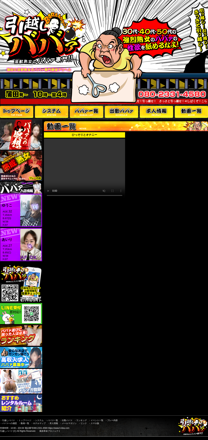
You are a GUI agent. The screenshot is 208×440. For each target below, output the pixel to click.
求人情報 (156, 112)
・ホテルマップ (38, 423)
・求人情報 (52, 423)
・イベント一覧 (96, 420)
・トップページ (24, 420)
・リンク (82, 423)
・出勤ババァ (66, 420)
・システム (38, 420)
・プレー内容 (111, 420)
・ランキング (80, 420)
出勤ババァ (121, 112)
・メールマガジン (68, 423)
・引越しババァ (7, 420)
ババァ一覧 (86, 112)
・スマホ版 (94, 423)
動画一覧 (191, 112)
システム (51, 112)
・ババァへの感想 (8, 423)
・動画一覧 (24, 423)
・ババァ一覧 (51, 420)
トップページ (16, 112)
